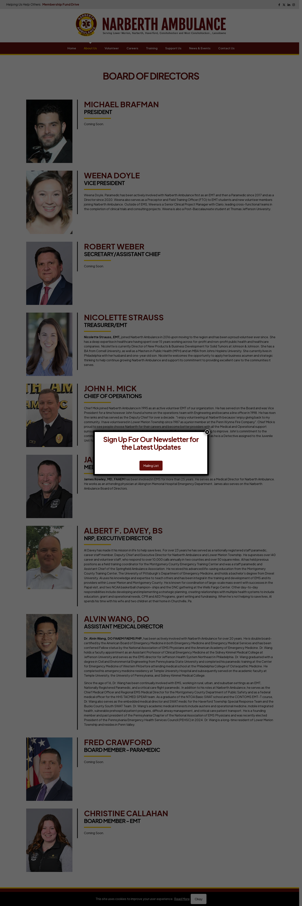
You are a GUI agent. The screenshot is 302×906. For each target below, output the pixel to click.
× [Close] (207, 432)
